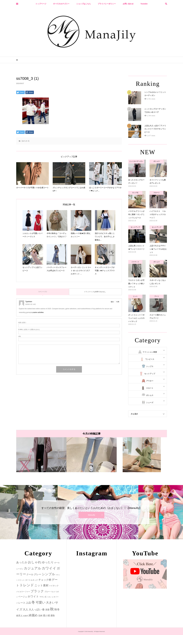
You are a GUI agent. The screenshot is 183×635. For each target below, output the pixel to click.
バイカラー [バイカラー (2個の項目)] (20, 592)
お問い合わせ (128, 4)
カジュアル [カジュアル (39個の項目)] (32, 568)
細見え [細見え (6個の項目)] (19, 615)
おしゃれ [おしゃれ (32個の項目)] (34, 562)
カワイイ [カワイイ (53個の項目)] (49, 568)
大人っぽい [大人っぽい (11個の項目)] (35, 609)
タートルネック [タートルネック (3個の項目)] (31, 580)
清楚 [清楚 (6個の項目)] (47, 609)
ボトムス (149, 395)
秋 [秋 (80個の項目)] (52, 609)
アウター (149, 381)
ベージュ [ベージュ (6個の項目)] (22, 596)
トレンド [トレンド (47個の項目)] (27, 585)
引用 (117, 301)
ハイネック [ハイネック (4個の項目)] (54, 585)
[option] (41, 454)
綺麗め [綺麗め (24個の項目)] (33, 615)
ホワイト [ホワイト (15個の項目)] (33, 596)
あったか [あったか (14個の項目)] (22, 562)
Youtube (144, 4)
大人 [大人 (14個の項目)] (25, 609)
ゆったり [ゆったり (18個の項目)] (48, 562)
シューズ (149, 402)
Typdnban (28, 301)
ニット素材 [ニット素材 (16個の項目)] (41, 585)
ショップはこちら (83, 4)
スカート (149, 388)
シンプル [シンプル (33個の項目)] (48, 574)
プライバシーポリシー (107, 4)
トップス (149, 366)
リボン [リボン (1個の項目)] (49, 597)
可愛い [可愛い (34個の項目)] (40, 602)
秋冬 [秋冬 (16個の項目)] (57, 609)
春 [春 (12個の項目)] (43, 609)
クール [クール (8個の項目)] (29, 574)
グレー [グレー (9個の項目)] (37, 574)
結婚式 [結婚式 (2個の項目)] (25, 616)
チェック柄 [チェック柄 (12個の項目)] (44, 579)
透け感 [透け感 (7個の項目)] (46, 615)
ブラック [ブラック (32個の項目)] (37, 591)
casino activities (38, 312)
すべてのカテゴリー (61, 4)
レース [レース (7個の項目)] (21, 603)
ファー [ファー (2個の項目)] (27, 592)
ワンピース (149, 359)
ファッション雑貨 (150, 352)
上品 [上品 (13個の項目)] (28, 602)
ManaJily (91, 515)
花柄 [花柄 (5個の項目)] (40, 615)
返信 (112, 301)
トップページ (40, 4)
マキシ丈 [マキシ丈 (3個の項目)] (43, 597)
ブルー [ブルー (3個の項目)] (47, 592)
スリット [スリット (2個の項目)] (21, 580)
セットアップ (149, 374)
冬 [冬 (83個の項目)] (33, 602)
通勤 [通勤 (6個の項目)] (52, 615)
